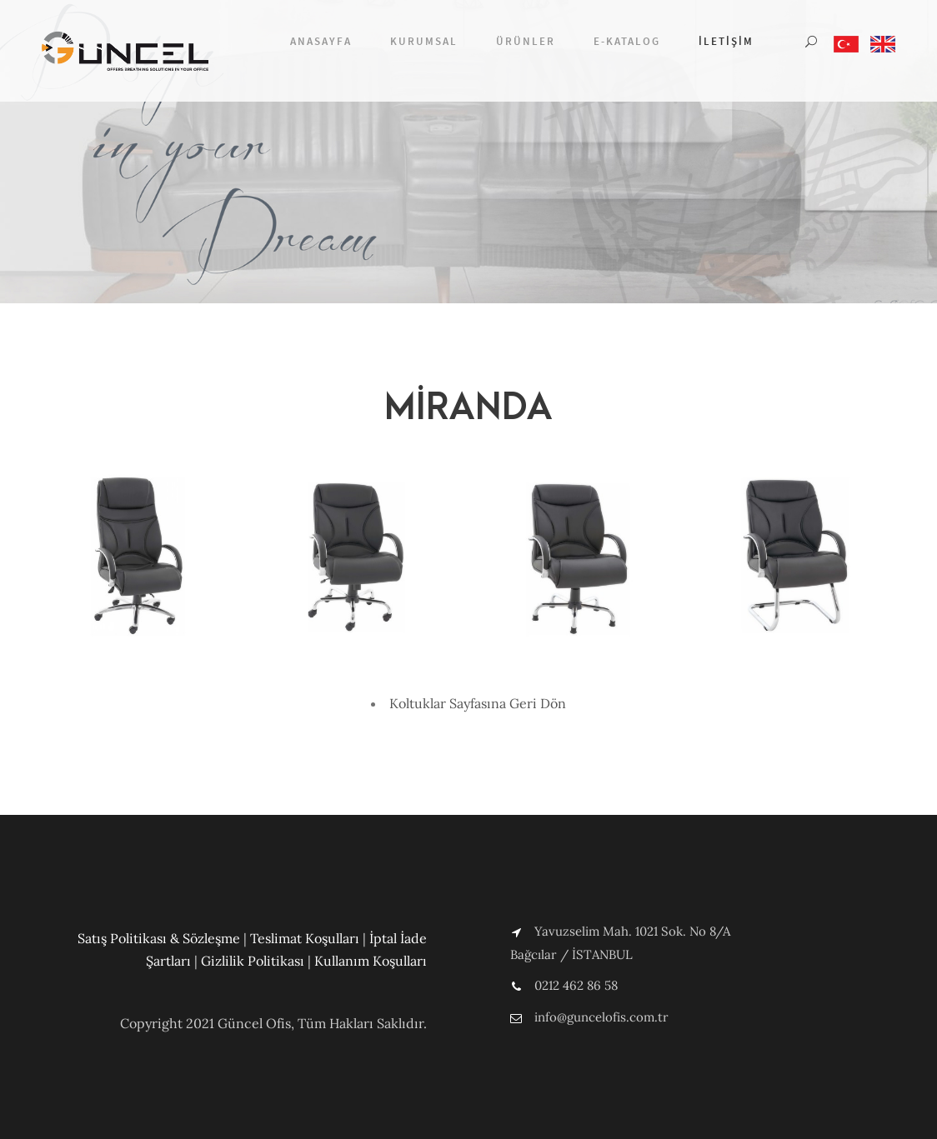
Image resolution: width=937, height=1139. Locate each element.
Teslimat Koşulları (304, 938)
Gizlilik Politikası (252, 960)
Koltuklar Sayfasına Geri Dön (477, 703)
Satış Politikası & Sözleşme (159, 938)
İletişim (726, 41)
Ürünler (525, 41)
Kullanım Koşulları (370, 960)
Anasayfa (321, 41)
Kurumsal (424, 41)
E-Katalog (627, 41)
